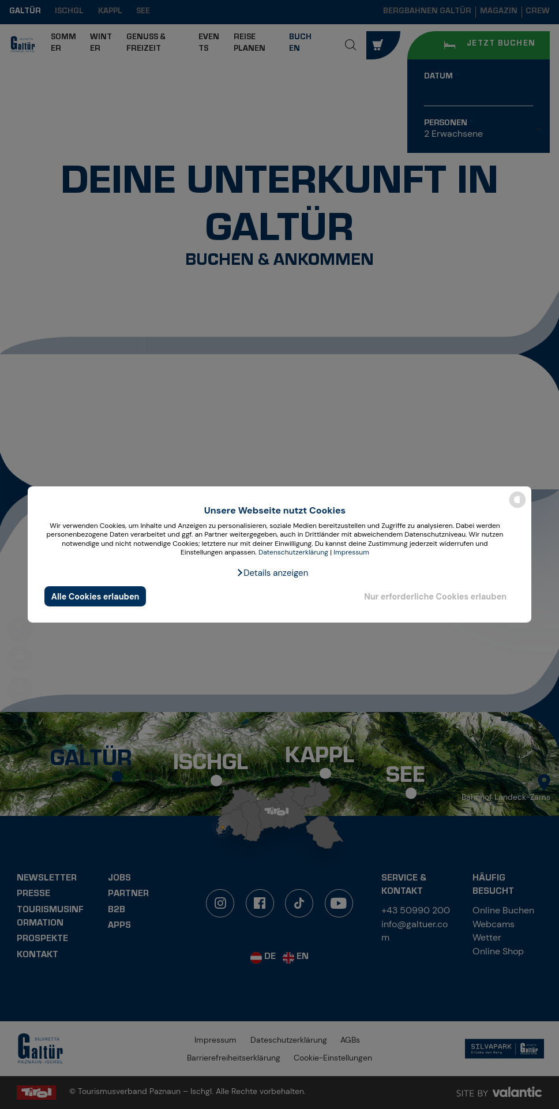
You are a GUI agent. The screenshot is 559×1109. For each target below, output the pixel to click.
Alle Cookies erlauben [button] (95, 596)
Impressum (351, 552)
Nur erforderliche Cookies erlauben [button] (435, 596)
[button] (272, 573)
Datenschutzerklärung (293, 552)
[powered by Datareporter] (517, 507)
